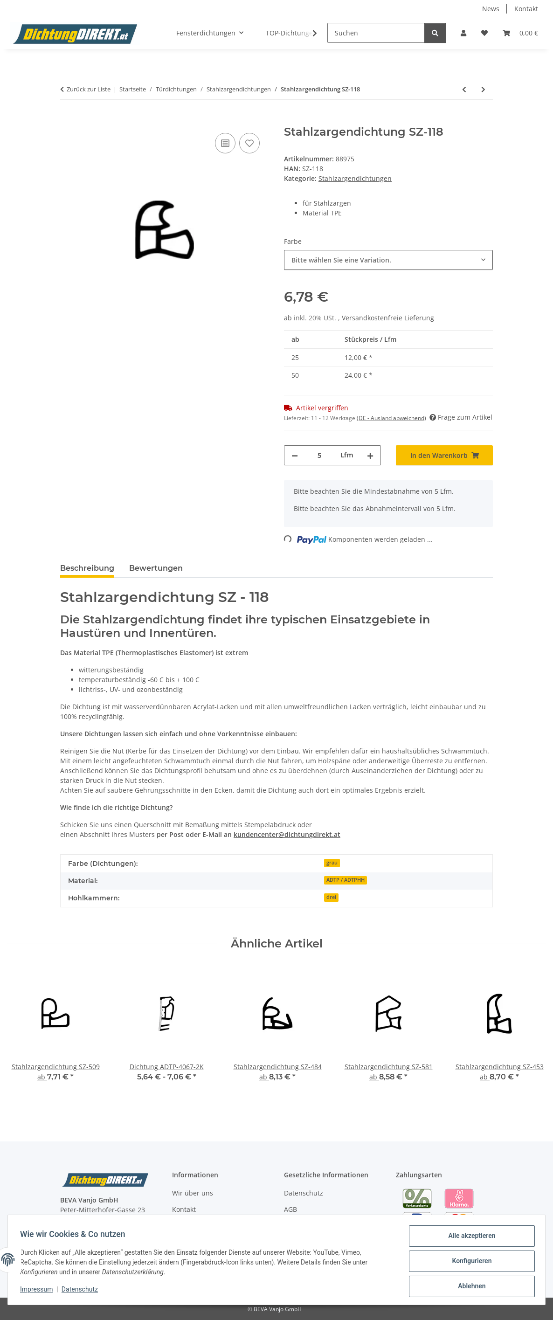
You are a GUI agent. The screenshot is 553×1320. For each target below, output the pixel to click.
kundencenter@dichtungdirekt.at (287, 834)
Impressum (39, 1291)
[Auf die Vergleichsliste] (225, 143)
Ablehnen (469, 1287)
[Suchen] (376, 33)
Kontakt (526, 8)
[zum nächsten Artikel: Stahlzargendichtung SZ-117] (483, 89)
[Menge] (319, 455)
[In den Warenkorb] (67, 120)
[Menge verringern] (294, 455)
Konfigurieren (469, 1262)
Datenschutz (82, 1291)
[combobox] (388, 260)
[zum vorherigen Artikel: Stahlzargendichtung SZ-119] (464, 89)
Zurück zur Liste (89, 89)
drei (331, 897)
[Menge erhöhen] (370, 455)
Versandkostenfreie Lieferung (388, 317)
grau (332, 862)
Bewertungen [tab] (156, 568)
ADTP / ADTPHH (345, 880)
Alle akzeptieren (468, 1238)
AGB (290, 1209)
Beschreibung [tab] (87, 568)
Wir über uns (192, 1193)
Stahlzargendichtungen (355, 178)
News (490, 8)
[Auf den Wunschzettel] (249, 143)
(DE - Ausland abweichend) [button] (391, 418)
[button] (463, 33)
